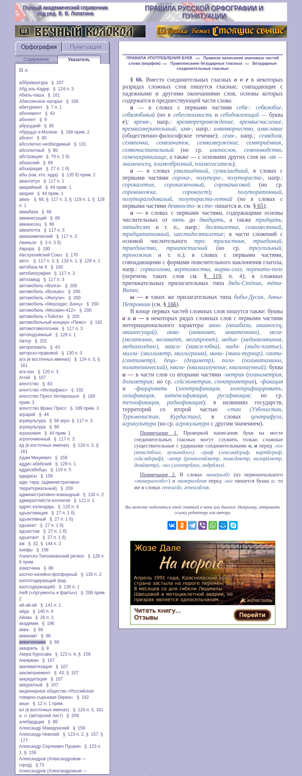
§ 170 (72, 255)
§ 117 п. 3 (54, 230)
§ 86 (48, 568)
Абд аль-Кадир (34, 88)
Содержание (36, 59)
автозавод (29, 279)
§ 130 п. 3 (71, 353)
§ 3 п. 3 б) (50, 242)
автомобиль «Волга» (40, 285)
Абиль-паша (31, 95)
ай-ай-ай (28, 605)
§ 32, (33, 543)
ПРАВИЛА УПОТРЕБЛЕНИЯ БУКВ (160, 58)
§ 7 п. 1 (54, 107)
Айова (25, 617)
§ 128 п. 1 (90, 260)
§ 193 (57, 267)
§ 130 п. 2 (93, 494)
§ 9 (43, 119)
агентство (29, 383)
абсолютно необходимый (44, 144)
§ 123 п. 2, (74, 734)
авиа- (24, 199)
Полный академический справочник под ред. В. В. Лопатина (65, 10)
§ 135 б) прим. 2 (78, 174)
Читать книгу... (157, 610)
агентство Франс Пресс (43, 408)
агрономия (30, 433)
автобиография (34, 273)
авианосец (30, 224)
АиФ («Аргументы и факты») (48, 592)
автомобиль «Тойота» (41, 316)
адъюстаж (29, 531)
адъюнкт (27, 525)
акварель (28, 648)
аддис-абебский (35, 463)
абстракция (30, 156)
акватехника (32, 642)
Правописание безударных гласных (206, 63)
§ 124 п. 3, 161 (88, 709)
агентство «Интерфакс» (43, 390)
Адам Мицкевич (35, 457)
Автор (25, 341)
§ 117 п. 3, (57, 199)
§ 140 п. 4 (43, 611)
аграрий (27, 414)
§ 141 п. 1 (50, 605)
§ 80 (42, 137)
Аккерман (29, 660)
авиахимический (36, 236)
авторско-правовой (38, 353)
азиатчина (29, 568)
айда (24, 611)
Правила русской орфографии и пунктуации (204, 11)
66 (139, 79)
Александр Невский (39, 734)
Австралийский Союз (40, 255)
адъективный (32, 519)
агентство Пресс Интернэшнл (49, 396)
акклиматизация (35, 666)
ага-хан (26, 371)
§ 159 (61, 457)
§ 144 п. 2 (50, 543)
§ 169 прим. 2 (75, 132)
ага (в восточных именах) (45, 359)
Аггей (24, 377)
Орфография (39, 47)
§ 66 (47, 211)
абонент (27, 119)
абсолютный (31, 150)
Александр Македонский (44, 728)
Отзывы (146, 617)
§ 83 (47, 383)
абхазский (29, 162)
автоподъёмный (35, 334)
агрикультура (32, 420)
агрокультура (32, 427)
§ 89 (48, 162)
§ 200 (71, 285)
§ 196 (48, 623)
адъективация (33, 513)
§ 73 (39, 765)
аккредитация (33, 679)
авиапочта (29, 230)
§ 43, (59, 672)
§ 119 (212, 276)
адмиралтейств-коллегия (44, 500)
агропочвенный (34, 439)
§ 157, (92, 734)
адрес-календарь (36, 506)
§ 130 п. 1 (69, 586)
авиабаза (28, 211)
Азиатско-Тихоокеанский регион (51, 556)
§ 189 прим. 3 (84, 408)
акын (24, 703)
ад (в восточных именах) (44, 445)
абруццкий (30, 125)
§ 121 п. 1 (84, 500)
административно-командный (49, 494)
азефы (26, 549)
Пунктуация (85, 47)
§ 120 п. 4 (68, 506)
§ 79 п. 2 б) (57, 156)
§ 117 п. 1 (54, 181)
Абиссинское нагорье (41, 101)
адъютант (29, 537)
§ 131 (80, 144)
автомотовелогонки (38, 328)
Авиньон (27, 242)
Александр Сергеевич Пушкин (49, 746)
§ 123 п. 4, (66, 654)
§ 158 (47, 476)
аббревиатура (33, 82)
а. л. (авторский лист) (41, 715)
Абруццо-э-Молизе (38, 132)
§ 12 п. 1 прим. (48, 703)
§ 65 (258, 206)
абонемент (30, 113)
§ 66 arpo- (60, 420)
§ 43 (50, 113)
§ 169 (72, 101)
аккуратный (30, 684)
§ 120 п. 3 (48, 371)
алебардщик (31, 721)
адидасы (28, 476)
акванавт (28, 635)
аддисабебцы (33, 469)
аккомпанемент (34, 672)
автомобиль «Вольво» (41, 291)
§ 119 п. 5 (60, 469)
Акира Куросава (35, 654)
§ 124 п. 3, (85, 359)
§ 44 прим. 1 (58, 187)
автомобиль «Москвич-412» (47, 310)
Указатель (79, 59)
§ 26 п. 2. (45, 617)
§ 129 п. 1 (65, 463)
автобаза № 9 (33, 267)
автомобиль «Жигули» (42, 297)
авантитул (29, 181)
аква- (24, 629)
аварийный (30, 187)
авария (26, 193)
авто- (24, 260)
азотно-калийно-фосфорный (48, 574)
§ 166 (169, 304)
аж (21, 543)
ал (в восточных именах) (44, 709)
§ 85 (49, 125)
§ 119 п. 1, (80, 199)
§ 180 (44, 248)
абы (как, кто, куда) (38, 174)
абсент (26, 137)
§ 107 (57, 82)
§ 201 (41, 341)
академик (28, 623)
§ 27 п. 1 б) (57, 168)
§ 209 (67, 488)
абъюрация (30, 168)
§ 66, (39, 199)
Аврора (26, 248)
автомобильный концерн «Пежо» (52, 322)
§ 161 (54, 95)
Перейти (252, 614)
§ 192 (96, 322)
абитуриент (30, 107)
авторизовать (32, 347)
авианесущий (32, 218)
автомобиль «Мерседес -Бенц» (51, 304)
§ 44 (44, 414)
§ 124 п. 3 (63, 88)
